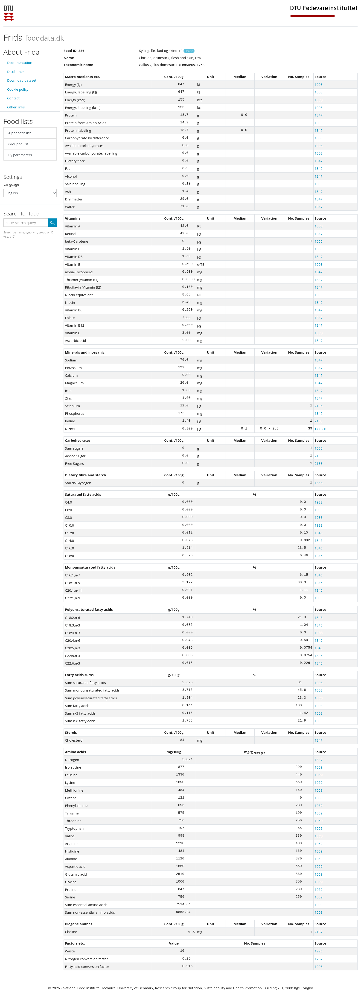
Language (11, 184)
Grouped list (18, 144)
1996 (318, 951)
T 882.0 (320, 428)
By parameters (20, 154)
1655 (318, 241)
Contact (13, 98)
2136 (318, 405)
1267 (318, 959)
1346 (318, 533)
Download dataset (21, 80)
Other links (16, 107)
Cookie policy (17, 89)
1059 (318, 767)
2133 (318, 455)
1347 (318, 115)
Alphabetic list (19, 133)
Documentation (19, 62)
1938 (318, 502)
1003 (318, 84)
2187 (318, 931)
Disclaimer (15, 71)
